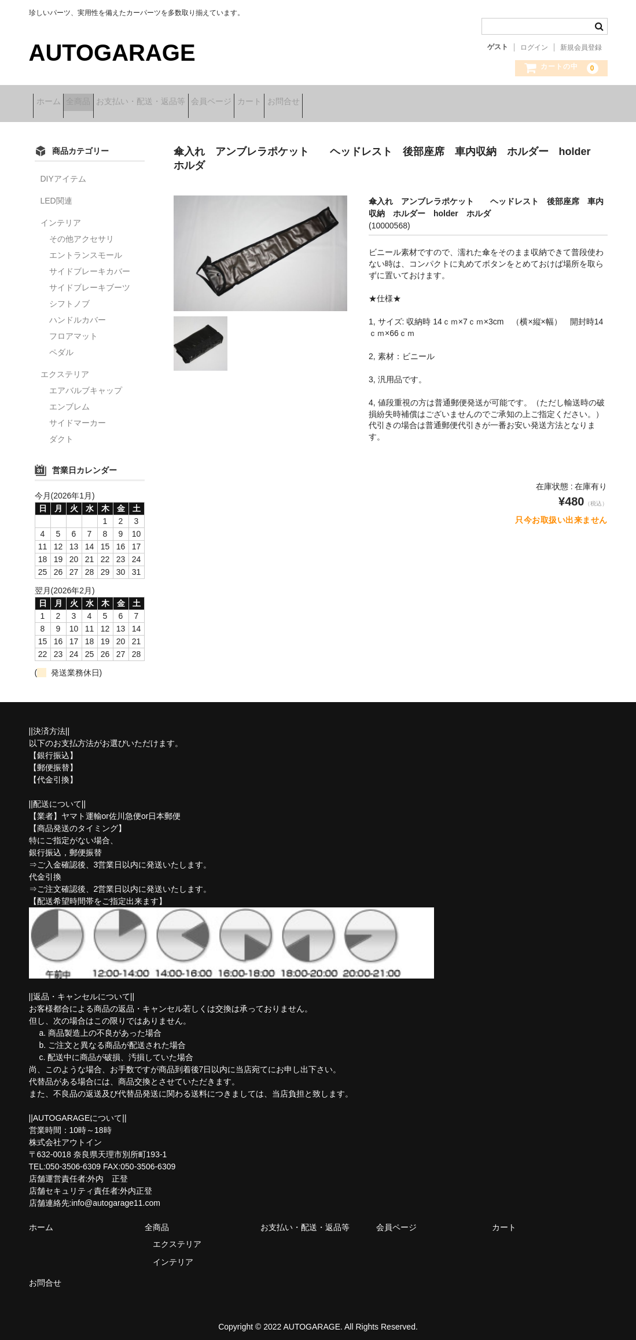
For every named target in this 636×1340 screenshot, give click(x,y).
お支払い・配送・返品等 (181, 102)
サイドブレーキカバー (89, 263)
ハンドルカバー (77, 312)
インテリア (61, 215)
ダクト (61, 431)
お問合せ (378, 102)
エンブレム (69, 399)
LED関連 (56, 193)
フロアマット (73, 328)
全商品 (101, 102)
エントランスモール (85, 247)
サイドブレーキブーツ (89, 280)
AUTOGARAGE (112, 52)
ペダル (61, 344)
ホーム (53, 102)
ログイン (534, 47)
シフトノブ (69, 296)
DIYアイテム (63, 171)
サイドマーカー (77, 415)
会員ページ (269, 102)
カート (326, 102)
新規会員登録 (581, 47)
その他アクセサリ (81, 231)
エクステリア (65, 366)
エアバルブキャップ (85, 382)
